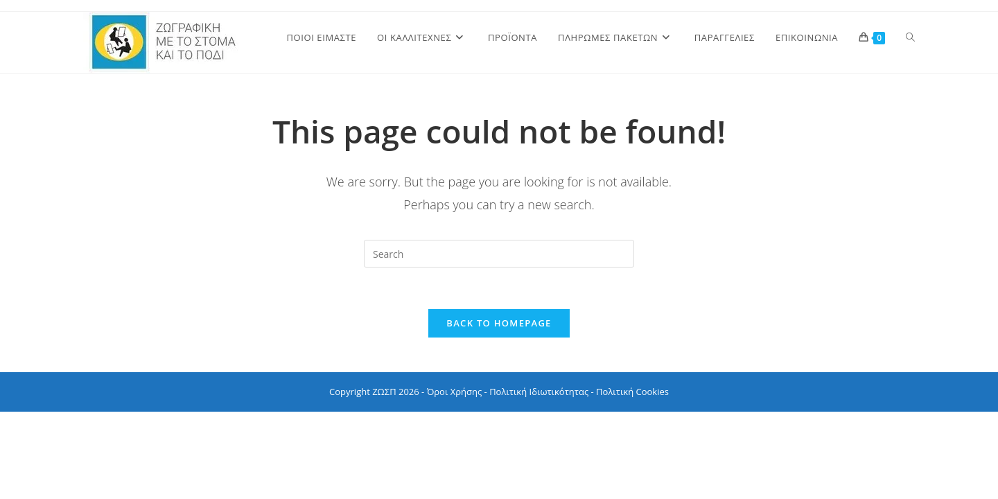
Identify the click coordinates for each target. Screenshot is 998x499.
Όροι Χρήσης (454, 391)
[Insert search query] (499, 254)
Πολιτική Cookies (632, 391)
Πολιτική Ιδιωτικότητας (538, 391)
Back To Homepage (498, 323)
